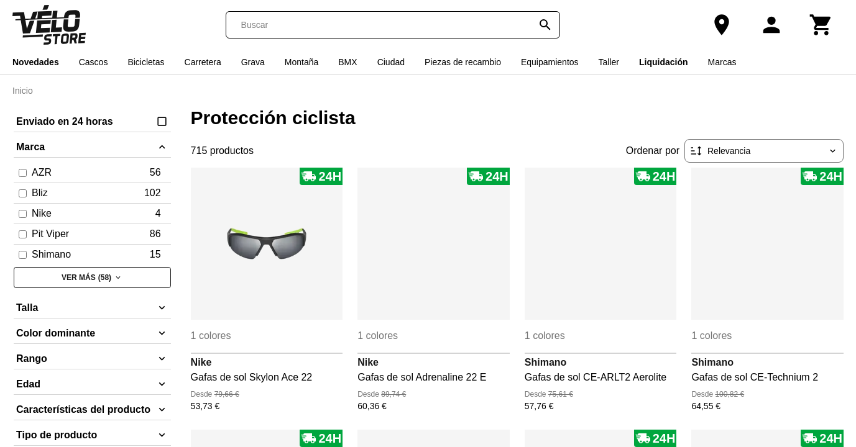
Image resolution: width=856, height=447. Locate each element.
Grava (253, 62)
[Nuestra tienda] (721, 24)
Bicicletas (145, 62)
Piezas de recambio (463, 62)
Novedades (35, 62)
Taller (609, 62)
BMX (347, 62)
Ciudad (391, 62)
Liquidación (663, 62)
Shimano (546, 362)
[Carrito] (821, 24)
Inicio (22, 91)
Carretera (203, 62)
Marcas (722, 62)
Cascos (93, 62)
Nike (201, 362)
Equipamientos (550, 62)
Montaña (301, 62)
